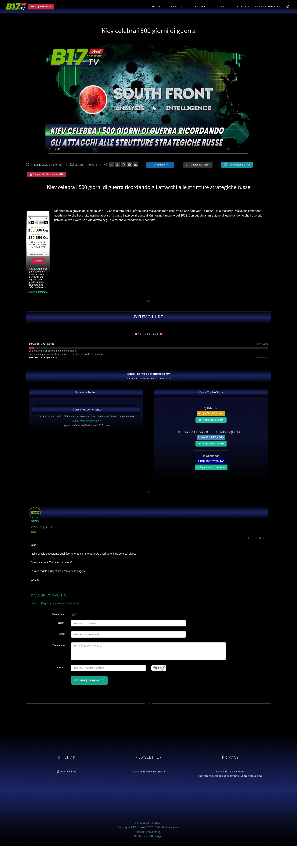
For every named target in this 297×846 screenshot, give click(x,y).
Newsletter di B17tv (237, 164)
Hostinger (157, 836)
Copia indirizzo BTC (210, 419)
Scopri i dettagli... (38, 291)
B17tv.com (137, 827)
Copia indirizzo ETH (210, 443)
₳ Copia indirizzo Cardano (211, 467)
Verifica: (60, 667)
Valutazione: (58, 614)
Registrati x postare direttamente (60, 603)
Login (34, 603)
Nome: (61, 623)
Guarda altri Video (197, 164)
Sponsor (38, 260)
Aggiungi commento (89, 680)
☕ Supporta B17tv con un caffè (46, 174)
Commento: (59, 645)
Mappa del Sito (67, 771)
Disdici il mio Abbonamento (86, 420)
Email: (62, 634)
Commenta (159, 164)
